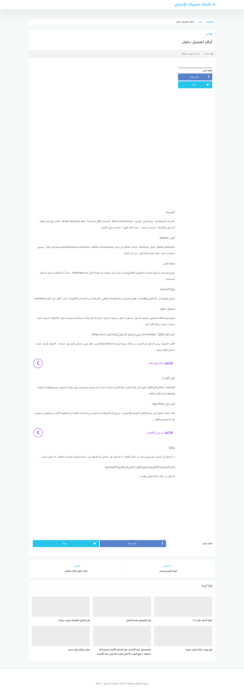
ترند (208, 34)
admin (209, 54)
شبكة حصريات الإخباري (192, 5)
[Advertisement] (103, 88)
